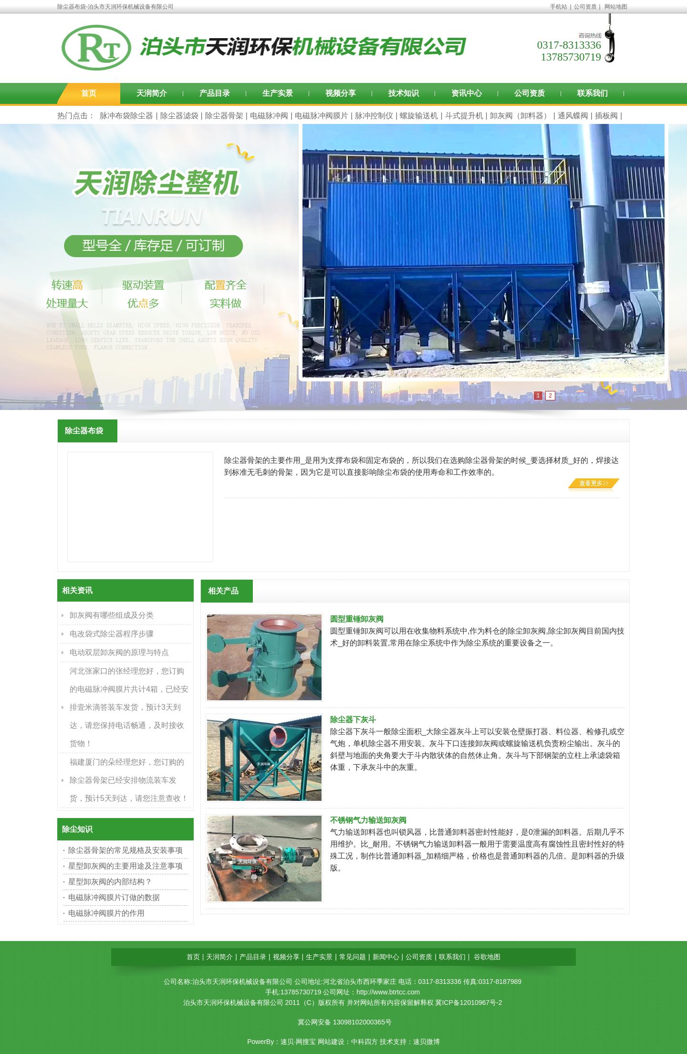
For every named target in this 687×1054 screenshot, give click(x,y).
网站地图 (615, 6)
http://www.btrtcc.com (388, 992)
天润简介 (151, 93)
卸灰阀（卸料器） (520, 116)
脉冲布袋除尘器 (126, 116)
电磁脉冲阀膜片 (321, 116)
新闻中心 (386, 957)
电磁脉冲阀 (269, 116)
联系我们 (592, 93)
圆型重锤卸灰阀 (357, 619)
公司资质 (585, 6)
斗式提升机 (464, 116)
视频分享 (340, 93)
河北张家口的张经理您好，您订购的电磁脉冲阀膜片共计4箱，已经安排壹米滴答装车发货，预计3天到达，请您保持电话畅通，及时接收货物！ (129, 707)
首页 (88, 93)
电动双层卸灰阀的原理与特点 (119, 652)
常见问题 (352, 957)
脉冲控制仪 (374, 116)
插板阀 (606, 116)
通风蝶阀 (573, 116)
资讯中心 (466, 93)
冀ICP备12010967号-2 (468, 1002)
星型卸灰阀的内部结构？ (110, 882)
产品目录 (214, 93)
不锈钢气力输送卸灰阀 (368, 820)
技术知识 (403, 93)
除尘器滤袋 (179, 116)
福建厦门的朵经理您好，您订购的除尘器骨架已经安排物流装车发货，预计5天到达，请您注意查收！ (129, 780)
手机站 (558, 6)
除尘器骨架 (224, 116)
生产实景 (277, 93)
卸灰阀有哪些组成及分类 (112, 615)
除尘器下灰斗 (353, 720)
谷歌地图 (487, 957)
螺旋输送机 (419, 116)
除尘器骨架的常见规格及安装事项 (125, 850)
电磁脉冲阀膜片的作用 (106, 913)
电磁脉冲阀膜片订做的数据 (114, 897)
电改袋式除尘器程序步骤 (112, 634)
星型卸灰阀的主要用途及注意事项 (125, 866)
